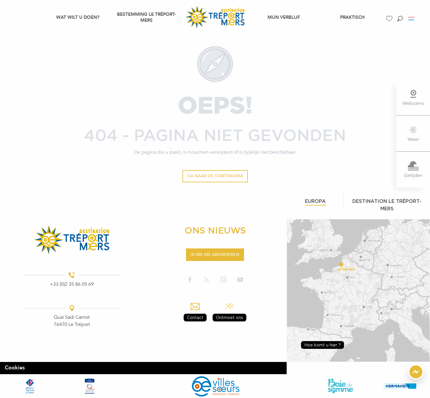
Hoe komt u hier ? (322, 345)
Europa (315, 201)
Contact (195, 317)
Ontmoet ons (229, 317)
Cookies (15, 367)
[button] (400, 18)
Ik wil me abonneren (215, 254)
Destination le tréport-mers (386, 204)
